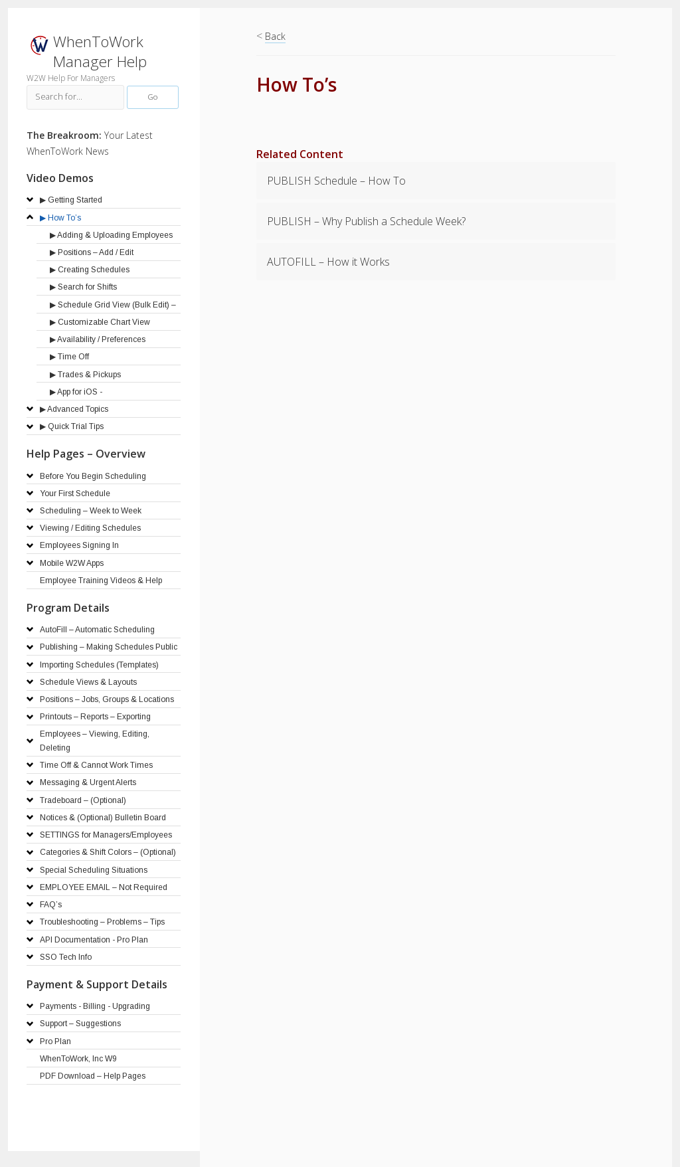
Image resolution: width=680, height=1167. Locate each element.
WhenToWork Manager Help (100, 51)
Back (275, 36)
